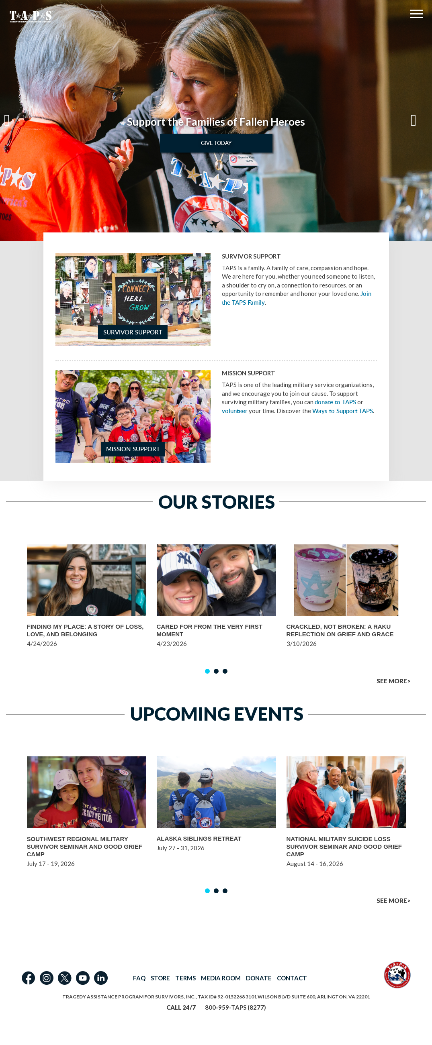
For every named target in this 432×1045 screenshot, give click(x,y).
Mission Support (133, 449)
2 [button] (216, 671)
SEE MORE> (394, 680)
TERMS (185, 978)
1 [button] (207, 671)
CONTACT (292, 978)
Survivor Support (132, 332)
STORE (160, 978)
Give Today (216, 143)
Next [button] (419, 120)
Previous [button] (12, 120)
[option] (216, 120)
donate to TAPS (335, 402)
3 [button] (225, 671)
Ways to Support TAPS (342, 411)
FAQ (139, 978)
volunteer (235, 411)
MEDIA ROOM (221, 978)
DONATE (259, 978)
